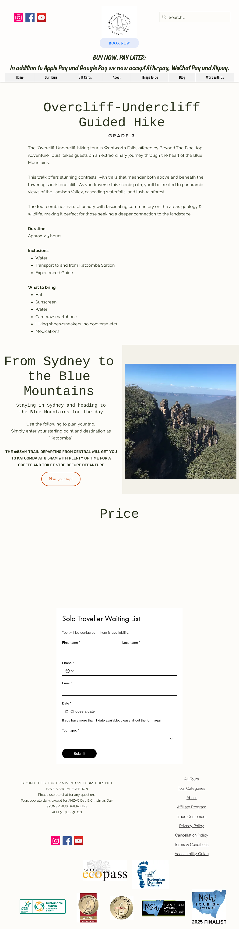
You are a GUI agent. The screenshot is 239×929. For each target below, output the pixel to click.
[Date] (67, 711)
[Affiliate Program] (191, 807)
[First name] (88, 651)
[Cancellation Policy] (191, 835)
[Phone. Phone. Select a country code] (69, 671)
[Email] (118, 691)
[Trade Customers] (191, 816)
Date (66, 703)
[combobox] (119, 738)
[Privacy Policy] (191, 825)
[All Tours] (191, 779)
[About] (191, 797)
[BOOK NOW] (119, 43)
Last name (131, 643)
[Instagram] (18, 17)
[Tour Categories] (191, 788)
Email (67, 683)
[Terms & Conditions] (191, 844)
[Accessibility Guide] (191, 853)
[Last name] (148, 651)
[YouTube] (41, 17)
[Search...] (194, 17)
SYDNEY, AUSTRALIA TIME (67, 806)
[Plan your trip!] (61, 479)
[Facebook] (30, 17)
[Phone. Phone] (124, 671)
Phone (68, 663)
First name (71, 643)
